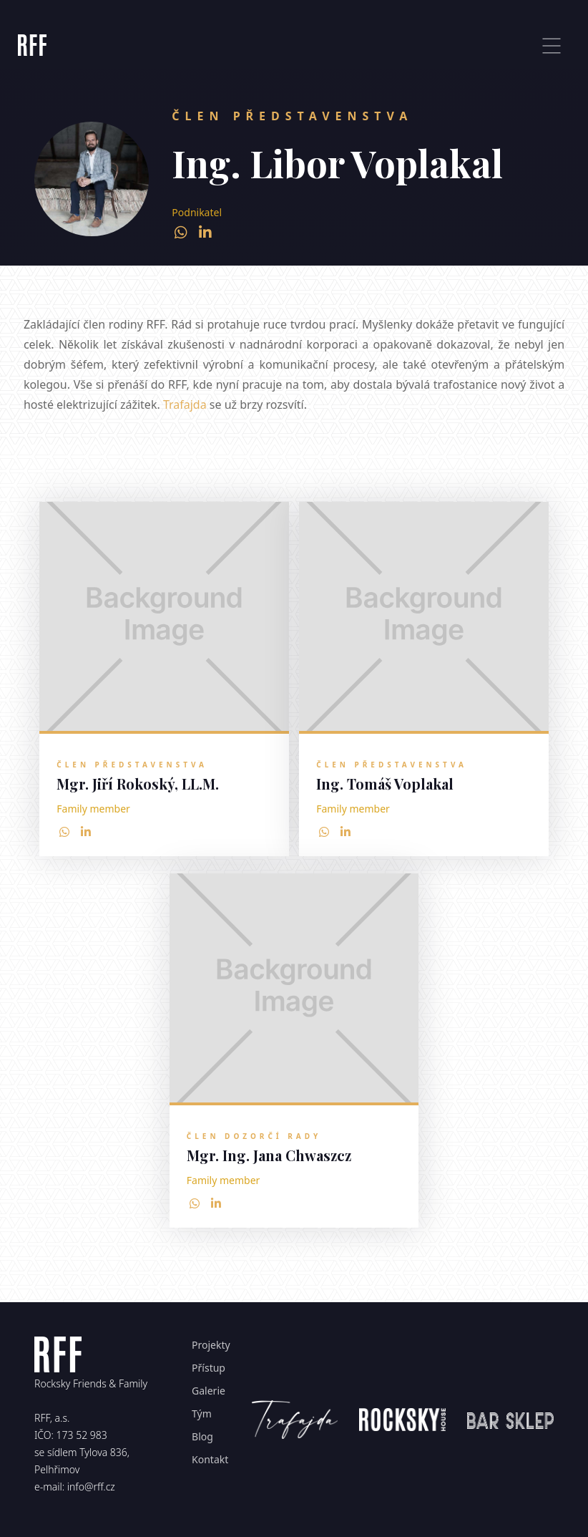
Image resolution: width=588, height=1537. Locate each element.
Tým (202, 1413)
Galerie (208, 1390)
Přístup (208, 1367)
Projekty (211, 1345)
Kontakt (210, 1459)
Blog (202, 1436)
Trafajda (185, 404)
